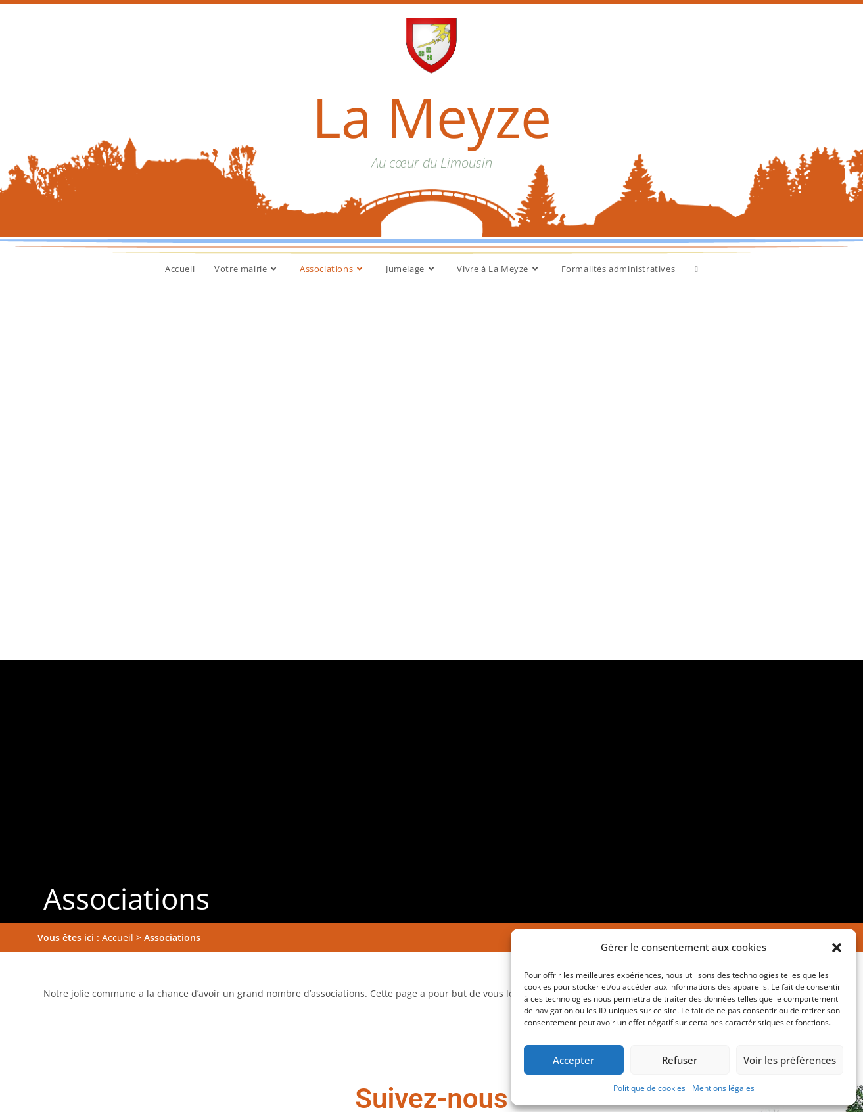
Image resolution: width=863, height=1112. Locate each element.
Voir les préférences (789, 1060)
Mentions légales (723, 1088)
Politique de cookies (649, 1088)
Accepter (573, 1060)
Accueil (117, 569)
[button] (836, 947)
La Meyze (431, 116)
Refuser (679, 1060)
